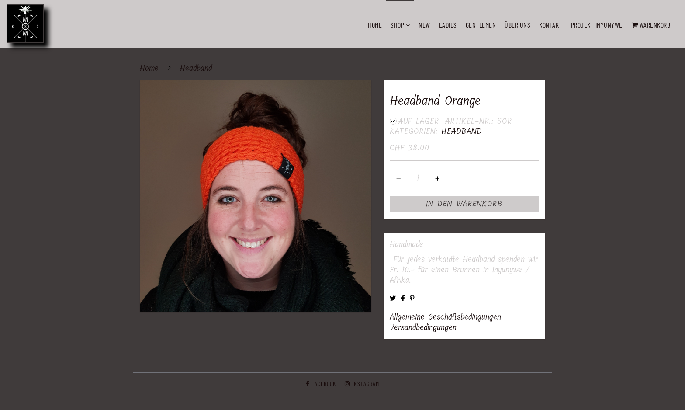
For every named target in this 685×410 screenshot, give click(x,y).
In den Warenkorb (464, 203)
